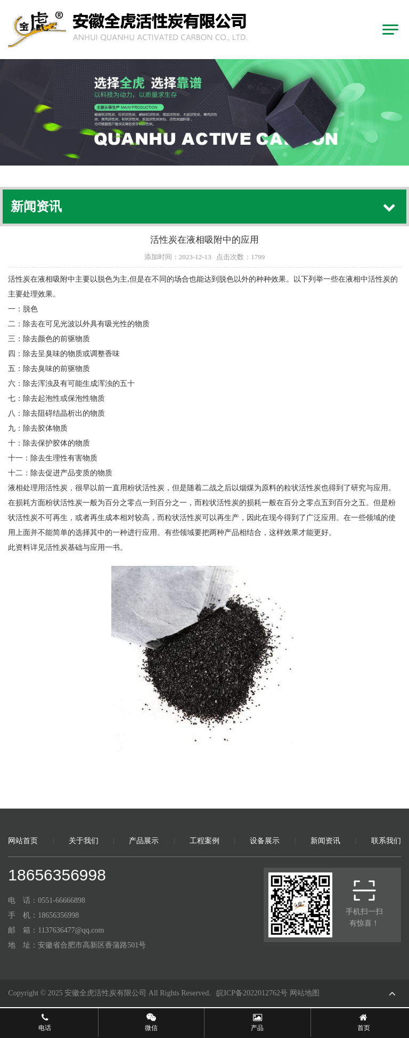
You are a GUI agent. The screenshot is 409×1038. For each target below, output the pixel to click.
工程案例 (204, 841)
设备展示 (265, 841)
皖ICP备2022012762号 (252, 993)
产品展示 (144, 841)
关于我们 (84, 841)
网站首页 (23, 841)
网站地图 (305, 993)
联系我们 (386, 841)
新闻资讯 (325, 841)
